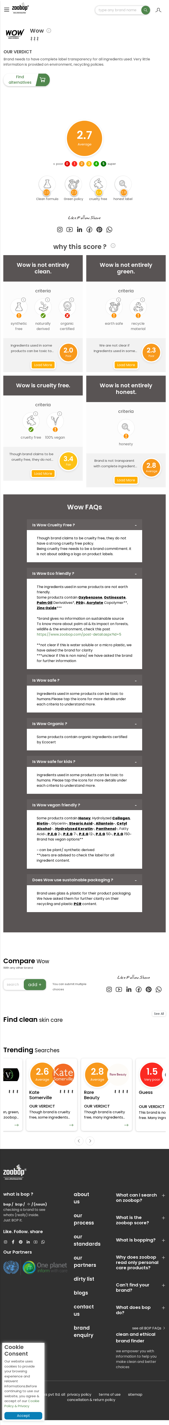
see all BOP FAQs (149, 1333)
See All (159, 1015)
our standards (84, 1245)
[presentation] (79, 1145)
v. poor (58, 166)
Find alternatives (29, 82)
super (112, 166)
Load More (43, 366)
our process (84, 1224)
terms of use (110, 1399)
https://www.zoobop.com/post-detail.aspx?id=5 (79, 636)
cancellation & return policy (91, 1404)
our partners (84, 1266)
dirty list (84, 1283)
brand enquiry (83, 1336)
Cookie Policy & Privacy (21, 1403)
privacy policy (79, 1399)
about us (81, 1203)
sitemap (135, 1399)
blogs (81, 1297)
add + (35, 986)
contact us (84, 1315)
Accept (23, 1415)
